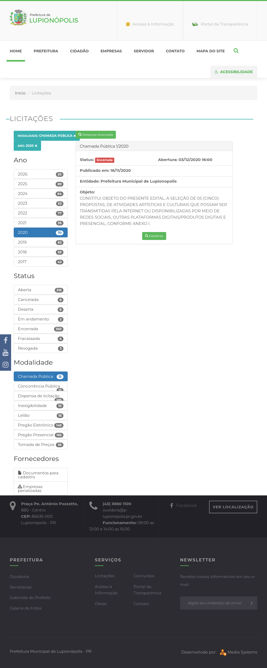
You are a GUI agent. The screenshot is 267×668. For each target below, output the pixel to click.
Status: (87, 160)
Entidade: (90, 181)
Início (20, 93)
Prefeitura (46, 51)
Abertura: (167, 160)
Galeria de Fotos (26, 608)
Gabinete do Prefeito (30, 597)
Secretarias (20, 587)
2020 (27, 146)
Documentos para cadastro (38, 474)
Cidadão (79, 51)
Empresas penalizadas (30, 488)
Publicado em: (94, 170)
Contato (175, 51)
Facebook (183, 505)
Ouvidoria (19, 576)
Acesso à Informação (106, 589)
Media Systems (238, 652)
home (16, 51)
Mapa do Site (210, 51)
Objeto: (87, 192)
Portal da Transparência (147, 589)
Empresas (111, 51)
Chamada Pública (47, 136)
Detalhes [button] (154, 236)
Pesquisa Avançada (95, 135)
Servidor (144, 51)
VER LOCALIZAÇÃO (233, 507)
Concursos (144, 575)
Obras (100, 603)
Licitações (104, 575)
